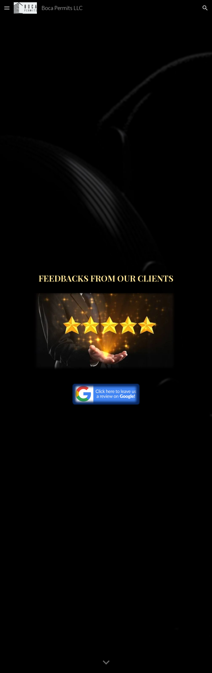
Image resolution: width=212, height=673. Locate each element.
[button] (7, 8)
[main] (106, 280)
